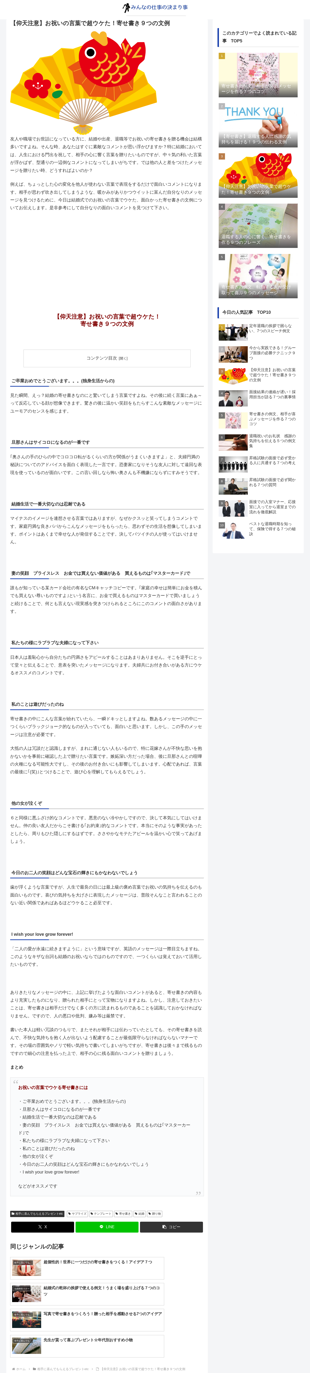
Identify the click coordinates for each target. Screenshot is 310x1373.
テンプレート (101, 1213)
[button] (171, 1227)
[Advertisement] (107, 252)
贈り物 (154, 1213)
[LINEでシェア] (107, 1227)
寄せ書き (123, 1213)
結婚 (139, 1213)
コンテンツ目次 (101, 358)
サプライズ (77, 1213)
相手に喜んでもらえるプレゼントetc (37, 1213)
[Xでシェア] (42, 1227)
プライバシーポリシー (28, 1366)
